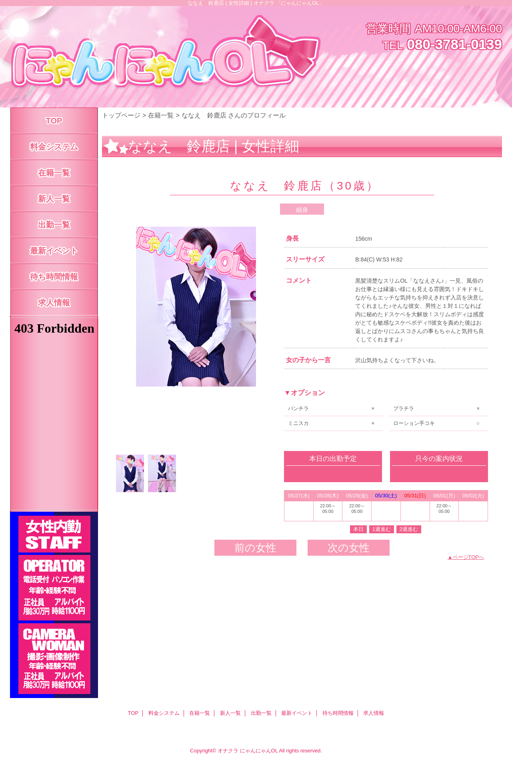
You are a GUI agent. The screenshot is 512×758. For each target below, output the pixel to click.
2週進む (409, 529)
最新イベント (296, 713)
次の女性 (349, 548)
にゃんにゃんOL (259, 751)
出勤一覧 (261, 713)
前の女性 (255, 548)
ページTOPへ (468, 557)
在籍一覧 (161, 115)
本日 (358, 529)
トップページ (121, 115)
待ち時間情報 (338, 713)
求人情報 (373, 713)
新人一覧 (230, 713)
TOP (54, 120)
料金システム (164, 713)
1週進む (381, 529)
